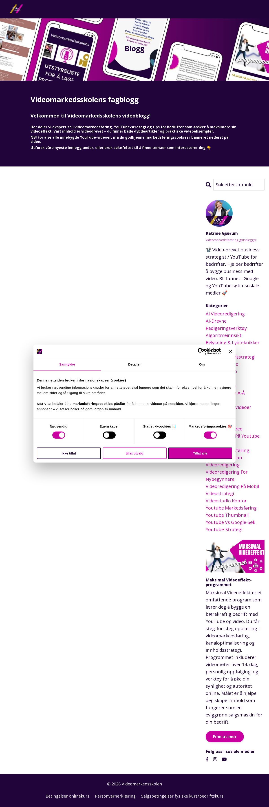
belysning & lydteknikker (233, 342)
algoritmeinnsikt (223, 335)
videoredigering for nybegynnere (227, 475)
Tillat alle (200, 453)
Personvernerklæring (115, 795)
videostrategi (220, 493)
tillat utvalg (134, 453)
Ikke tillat (69, 453)
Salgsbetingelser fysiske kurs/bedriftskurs (182, 795)
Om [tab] (202, 364)
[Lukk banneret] (230, 351)
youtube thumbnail (227, 515)
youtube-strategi (224, 529)
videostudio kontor (226, 500)
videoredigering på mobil (232, 486)
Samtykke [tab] (67, 364)
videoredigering (223, 464)
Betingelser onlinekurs (67, 795)
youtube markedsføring (231, 508)
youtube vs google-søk (230, 522)
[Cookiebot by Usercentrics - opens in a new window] (201, 351)
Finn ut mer (225, 736)
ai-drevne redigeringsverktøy (226, 324)
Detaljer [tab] (134, 364)
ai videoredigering (225, 313)
